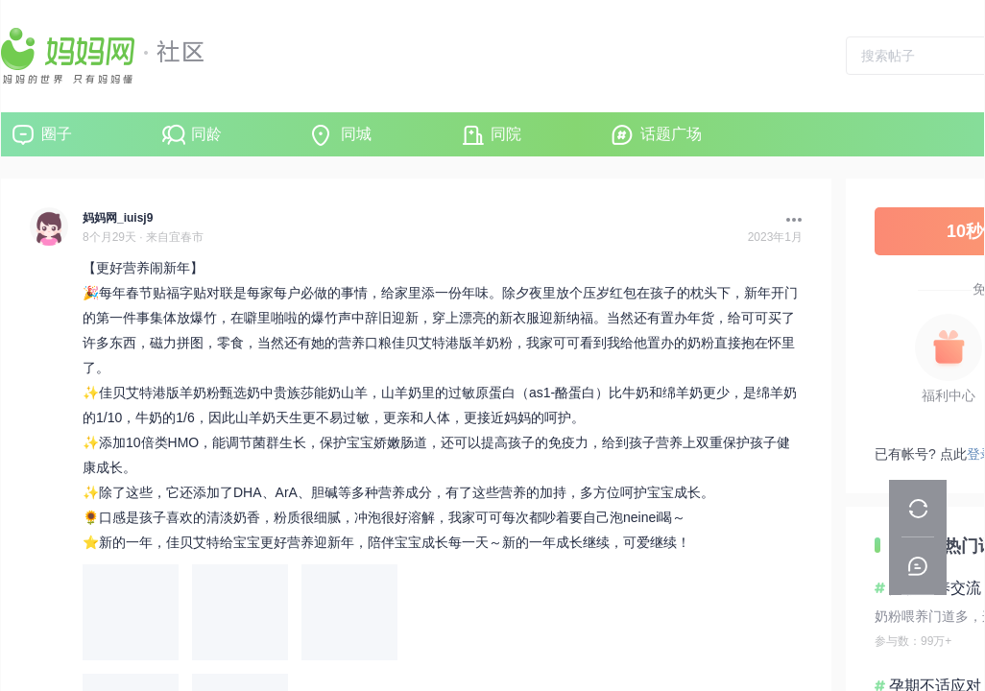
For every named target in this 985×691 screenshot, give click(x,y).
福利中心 (948, 395)
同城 (356, 134)
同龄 (206, 134)
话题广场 (671, 134)
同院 (506, 134)
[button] (789, 219)
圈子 (56, 134)
